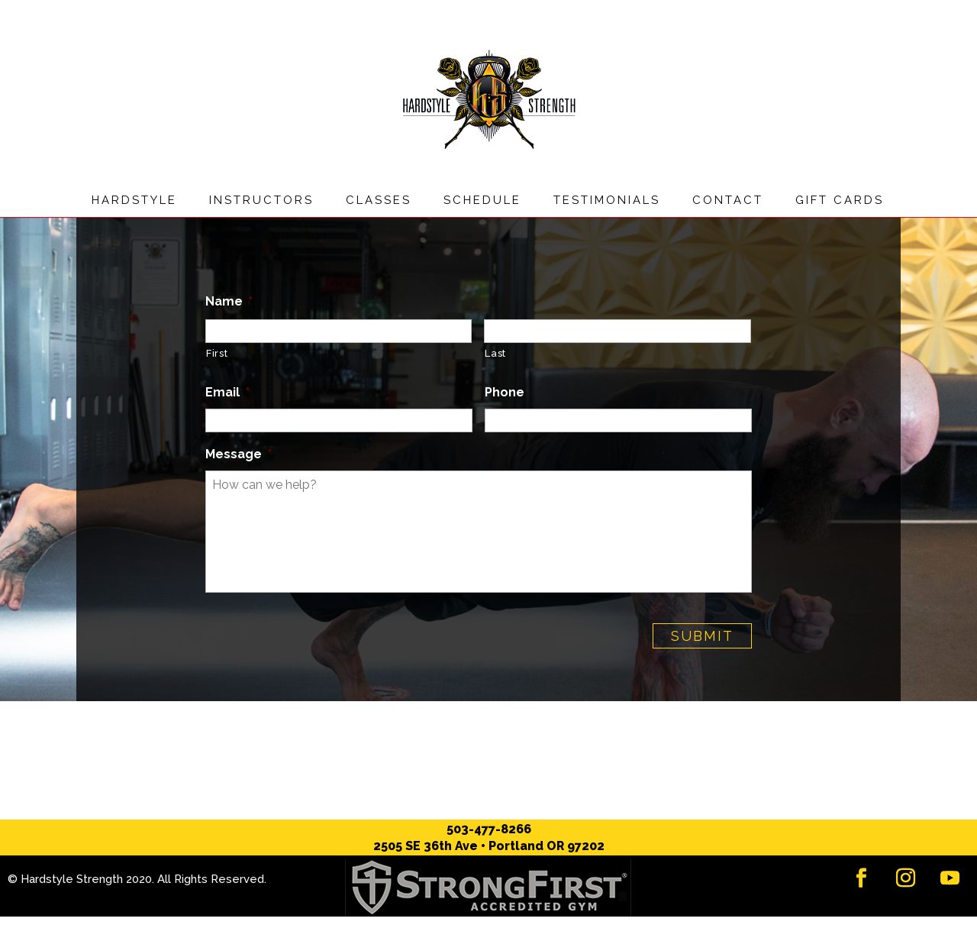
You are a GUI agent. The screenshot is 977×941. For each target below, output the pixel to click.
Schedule (482, 200)
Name (229, 301)
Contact (727, 200)
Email (227, 392)
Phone (504, 392)
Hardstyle (134, 200)
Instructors (261, 200)
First (216, 353)
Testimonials (606, 200)
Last (495, 353)
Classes (378, 200)
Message (238, 454)
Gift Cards (839, 200)
